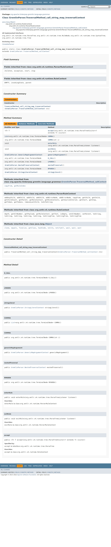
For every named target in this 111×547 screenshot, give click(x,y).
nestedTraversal (55, 165)
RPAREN (51, 169)
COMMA (50, 136)
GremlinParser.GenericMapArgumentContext (23, 155)
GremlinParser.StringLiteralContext (21, 172)
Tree (30, 2)
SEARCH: (84, 7)
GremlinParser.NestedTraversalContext (22, 165)
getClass (32, 228)
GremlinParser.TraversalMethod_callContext (29, 51)
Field (17, 9)
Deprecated (37, 2)
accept (51, 131)
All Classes (5, 6)
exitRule (52, 149)
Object (48, 224)
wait (68, 228)
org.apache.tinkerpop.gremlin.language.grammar (30, 14)
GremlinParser (8, 44)
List (7, 136)
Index (45, 2)
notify (51, 228)
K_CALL (51, 158)
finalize (22, 228)
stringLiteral (54, 172)
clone (6, 228)
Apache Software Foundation (26, 475)
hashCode (42, 228)
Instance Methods (27, 124)
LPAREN (51, 162)
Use (25, 2)
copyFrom (8, 186)
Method (30, 9)
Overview (4, 2)
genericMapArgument (56, 155)
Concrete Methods (46, 124)
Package (12, 2)
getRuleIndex (20, 186)
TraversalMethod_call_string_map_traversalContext (27, 106)
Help (51, 2)
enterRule (52, 143)
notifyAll (59, 228)
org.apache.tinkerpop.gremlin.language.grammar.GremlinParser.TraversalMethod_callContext (50, 28)
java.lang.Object (8, 22)
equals (14, 228)
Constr (23, 9)
